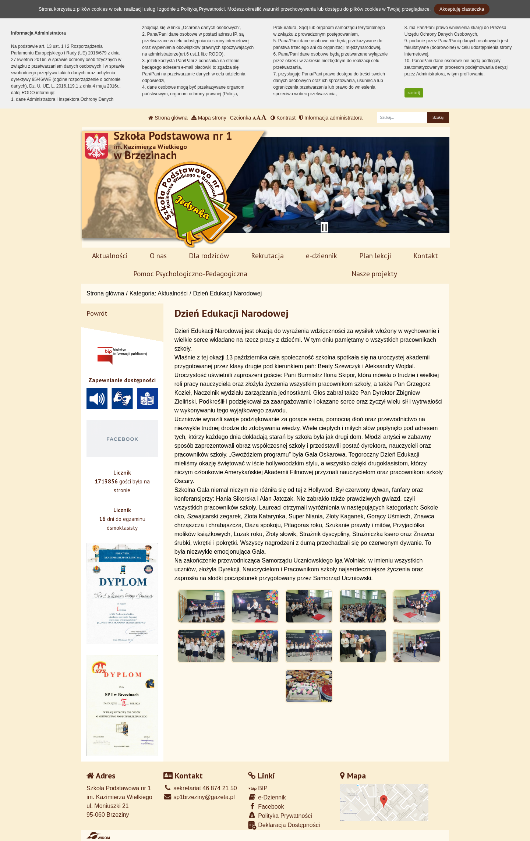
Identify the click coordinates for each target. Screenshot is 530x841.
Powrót (96, 313)
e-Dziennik (267, 797)
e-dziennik (321, 255)
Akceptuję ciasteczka (461, 9)
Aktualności (110, 255)
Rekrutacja (267, 255)
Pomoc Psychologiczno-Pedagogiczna (190, 273)
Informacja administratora (331, 118)
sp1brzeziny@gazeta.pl (199, 797)
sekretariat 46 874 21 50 (200, 788)
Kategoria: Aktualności (159, 293)
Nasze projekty (374, 273)
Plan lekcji (375, 255)
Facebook (266, 806)
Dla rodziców (209, 255)
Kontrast (283, 118)
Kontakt (425, 255)
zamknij (413, 93)
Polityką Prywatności (203, 9)
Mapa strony (208, 118)
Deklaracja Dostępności (284, 825)
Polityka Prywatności (280, 815)
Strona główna (167, 118)
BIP (258, 788)
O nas (158, 255)
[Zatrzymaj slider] (324, 227)
